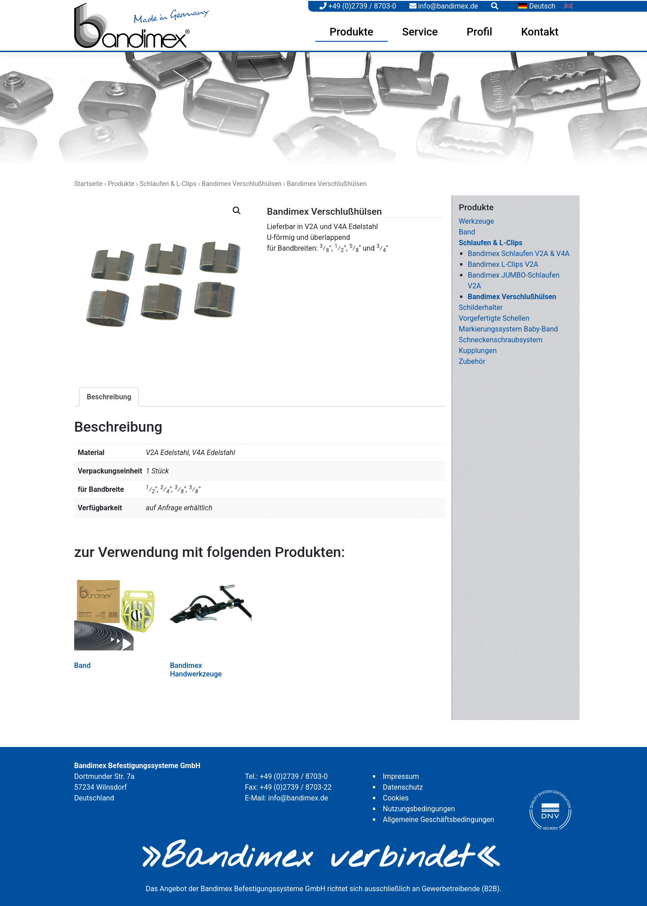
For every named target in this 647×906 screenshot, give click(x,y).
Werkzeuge (476, 220)
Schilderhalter (481, 306)
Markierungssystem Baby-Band (508, 327)
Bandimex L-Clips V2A (503, 263)
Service (420, 31)
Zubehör (472, 360)
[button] (237, 209)
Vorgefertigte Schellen (494, 317)
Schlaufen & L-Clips (168, 182)
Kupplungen (478, 349)
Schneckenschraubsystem (501, 338)
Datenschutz (403, 785)
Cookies (395, 796)
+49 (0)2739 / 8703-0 (357, 5)
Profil (479, 31)
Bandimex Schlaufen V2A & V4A (519, 252)
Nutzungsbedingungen (419, 807)
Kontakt (539, 31)
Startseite (88, 182)
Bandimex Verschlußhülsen (242, 182)
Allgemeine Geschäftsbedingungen (438, 817)
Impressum (401, 774)
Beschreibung (109, 395)
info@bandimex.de (443, 5)
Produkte (351, 31)
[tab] (109, 395)
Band (467, 230)
